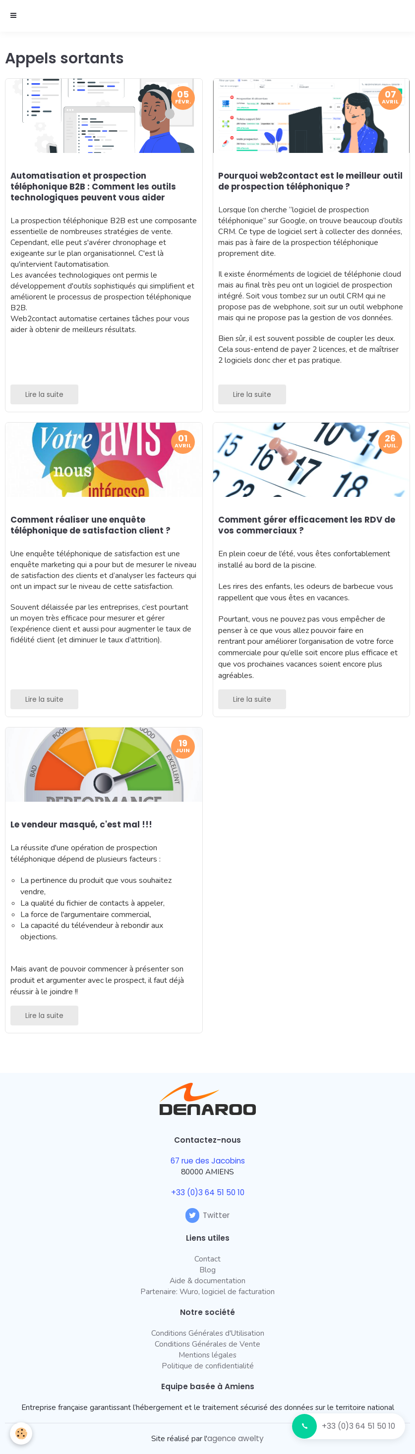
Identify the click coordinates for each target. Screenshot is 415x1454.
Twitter (207, 1215)
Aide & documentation (207, 1280)
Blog (207, 1269)
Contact (207, 1259)
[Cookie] (21, 1433)
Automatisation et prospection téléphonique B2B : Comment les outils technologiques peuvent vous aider (93, 186)
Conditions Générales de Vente (207, 1344)
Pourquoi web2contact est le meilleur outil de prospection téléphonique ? (310, 181)
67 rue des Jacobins (208, 1161)
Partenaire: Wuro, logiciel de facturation (207, 1291)
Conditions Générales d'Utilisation (207, 1333)
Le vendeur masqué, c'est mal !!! (81, 824)
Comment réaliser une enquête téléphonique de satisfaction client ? (90, 525)
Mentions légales (207, 1355)
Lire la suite (44, 394)
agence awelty (235, 1438)
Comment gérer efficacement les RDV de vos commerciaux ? (306, 525)
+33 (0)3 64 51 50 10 (358, 1426)
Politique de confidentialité (208, 1365)
